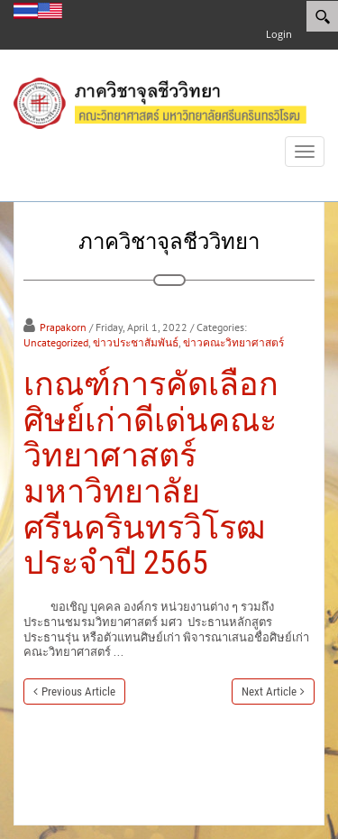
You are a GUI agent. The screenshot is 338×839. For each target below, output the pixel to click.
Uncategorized (55, 342)
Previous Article (78, 691)
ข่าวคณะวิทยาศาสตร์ (233, 342)
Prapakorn (63, 327)
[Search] (322, 16)
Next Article (269, 691)
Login (279, 34)
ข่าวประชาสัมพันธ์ (135, 342)
